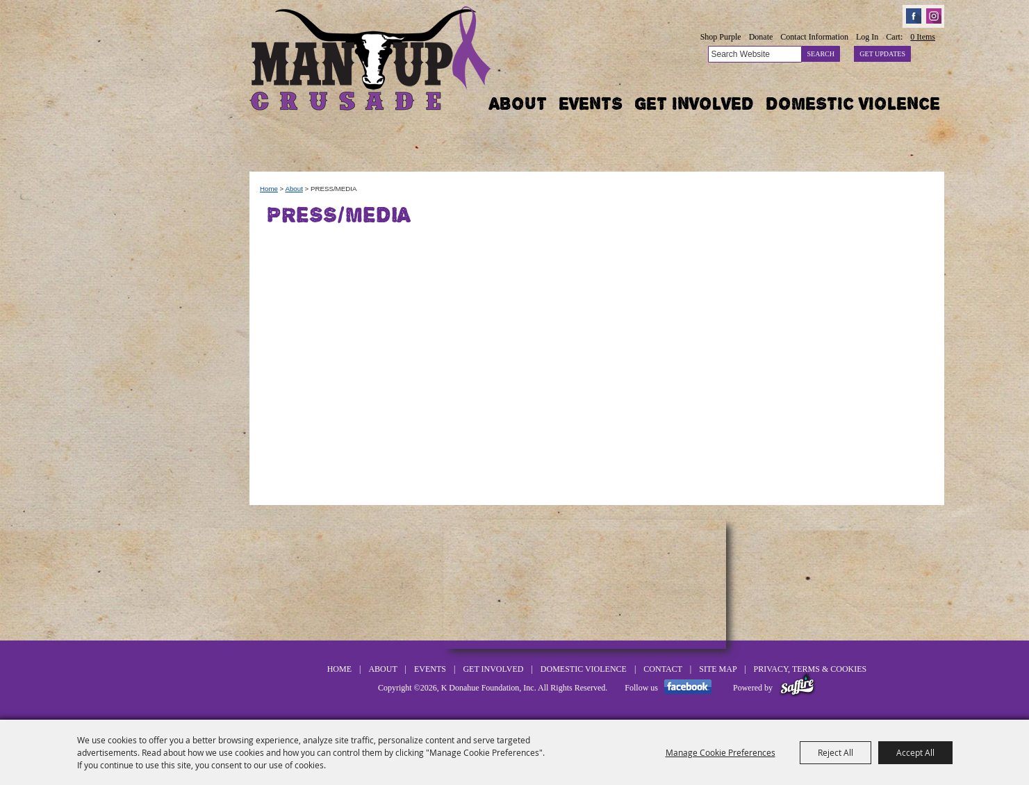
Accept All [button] (915, 752)
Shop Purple (720, 37)
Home (269, 188)
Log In (867, 37)
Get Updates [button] (882, 54)
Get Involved (694, 103)
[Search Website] (755, 54)
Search (820, 54)
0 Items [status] (922, 37)
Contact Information (814, 37)
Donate (761, 37)
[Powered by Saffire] (797, 688)
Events (591, 103)
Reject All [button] (835, 752)
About (518, 103)
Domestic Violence (853, 103)
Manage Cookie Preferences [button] (720, 752)
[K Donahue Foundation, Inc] (371, 57)
